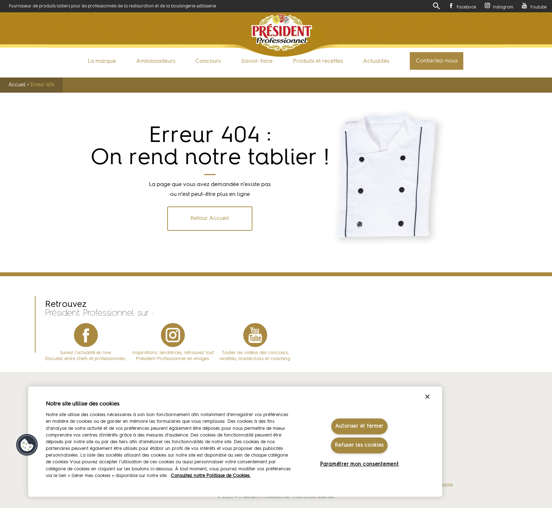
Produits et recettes (318, 61)
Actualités (376, 61)
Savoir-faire (256, 61)
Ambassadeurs (155, 61)
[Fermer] (427, 396)
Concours (208, 61)
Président (281, 32)
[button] (27, 445)
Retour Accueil (209, 218)
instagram (173, 335)
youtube (255, 335)
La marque (102, 61)
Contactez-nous (437, 61)
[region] (235, 441)
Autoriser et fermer (359, 425)
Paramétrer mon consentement (359, 464)
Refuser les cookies (359, 445)
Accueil (17, 84)
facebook (86, 335)
